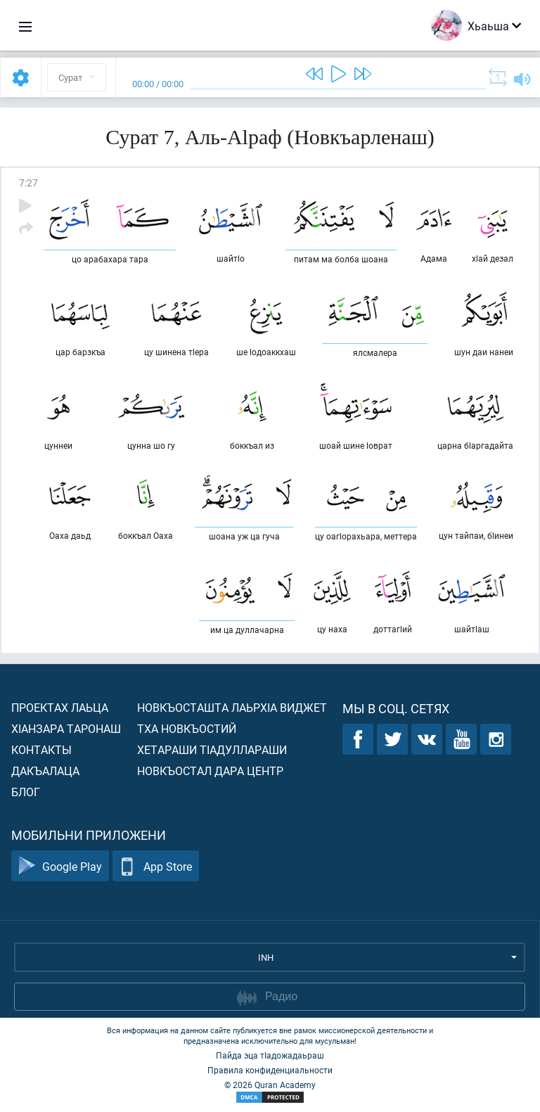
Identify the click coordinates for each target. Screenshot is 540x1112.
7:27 (28, 182)
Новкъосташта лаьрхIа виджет (232, 707)
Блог (25, 791)
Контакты (41, 749)
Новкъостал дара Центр (210, 770)
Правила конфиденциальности (270, 1069)
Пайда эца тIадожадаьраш (270, 1055)
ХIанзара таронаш (66, 728)
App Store (156, 866)
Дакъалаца (45, 770)
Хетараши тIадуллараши (212, 749)
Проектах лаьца (59, 707)
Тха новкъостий (186, 728)
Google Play (60, 866)
